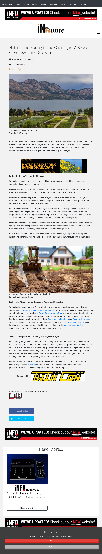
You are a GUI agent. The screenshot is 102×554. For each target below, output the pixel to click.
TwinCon (32, 364)
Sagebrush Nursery (81, 319)
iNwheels (53, 4)
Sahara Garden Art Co (73, 325)
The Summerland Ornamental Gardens (38, 310)
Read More (27, 508)
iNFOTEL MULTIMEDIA (77, 4)
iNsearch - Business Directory (26, 4)
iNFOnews (7, 4)
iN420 (63, 4)
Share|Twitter (23, 419)
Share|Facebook (23, 411)
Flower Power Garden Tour (50, 313)
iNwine (43, 4)
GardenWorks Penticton (58, 319)
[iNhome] (98, 33)
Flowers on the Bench (76, 322)
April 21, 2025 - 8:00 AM (21, 59)
